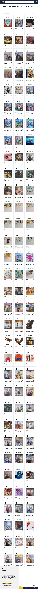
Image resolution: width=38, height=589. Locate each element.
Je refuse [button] (9, 583)
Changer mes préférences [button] (7, 585)
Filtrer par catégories (7, 13)
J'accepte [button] (4, 583)
